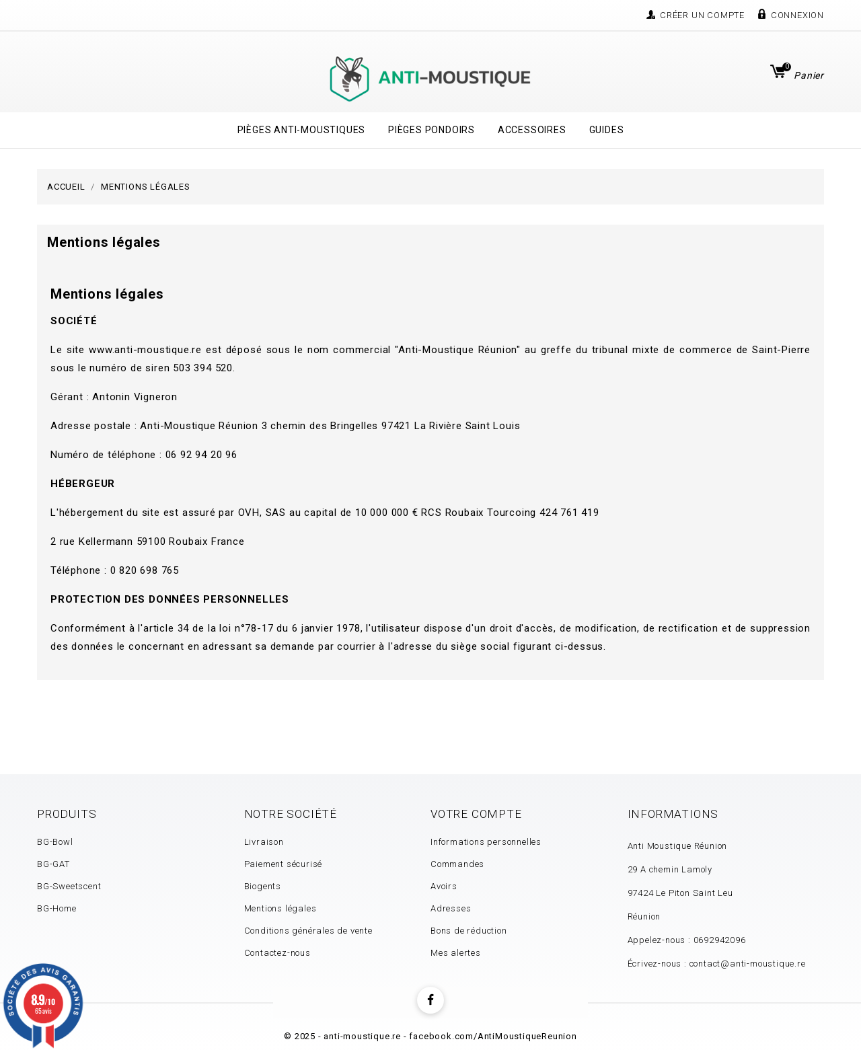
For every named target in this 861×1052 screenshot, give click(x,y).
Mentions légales (280, 908)
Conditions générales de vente (308, 931)
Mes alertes (455, 953)
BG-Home (57, 908)
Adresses (450, 908)
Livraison (264, 842)
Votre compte (476, 814)
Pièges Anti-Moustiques (301, 129)
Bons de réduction (468, 931)
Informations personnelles (485, 842)
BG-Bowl (55, 842)
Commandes (457, 864)
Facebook (430, 1000)
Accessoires (532, 129)
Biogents (262, 886)
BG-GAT (53, 864)
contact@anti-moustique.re (747, 964)
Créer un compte (702, 15)
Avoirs (443, 886)
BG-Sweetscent (69, 886)
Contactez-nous (277, 953)
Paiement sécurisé (283, 864)
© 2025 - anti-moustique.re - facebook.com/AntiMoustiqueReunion (430, 1036)
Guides (606, 129)
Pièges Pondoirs (431, 129)
